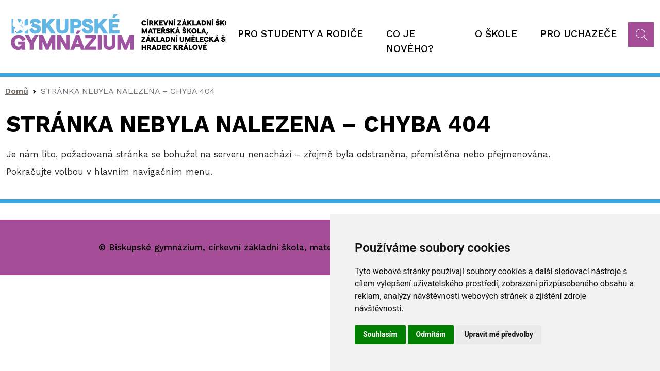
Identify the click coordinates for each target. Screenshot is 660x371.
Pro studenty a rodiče (300, 34)
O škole (496, 34)
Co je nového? (410, 41)
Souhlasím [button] (380, 334)
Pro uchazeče (578, 34)
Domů (16, 91)
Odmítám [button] (431, 334)
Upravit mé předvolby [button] (498, 334)
